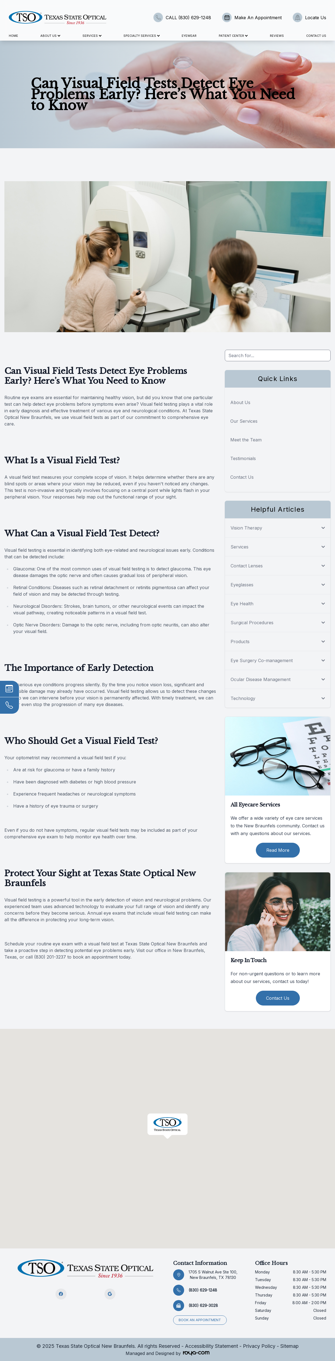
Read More (277, 850)
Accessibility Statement (211, 1346)
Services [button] (91, 36)
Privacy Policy (259, 1346)
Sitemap (289, 1346)
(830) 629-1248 (203, 1290)
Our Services (244, 421)
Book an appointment (200, 1320)
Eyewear (189, 36)
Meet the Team (246, 440)
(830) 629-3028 (203, 1305)
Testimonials (243, 458)
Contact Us (316, 36)
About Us (240, 402)
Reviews (277, 36)
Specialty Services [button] (141, 36)
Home (13, 36)
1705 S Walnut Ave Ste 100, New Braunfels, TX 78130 (213, 1275)
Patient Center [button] (233, 36)
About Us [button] (50, 36)
